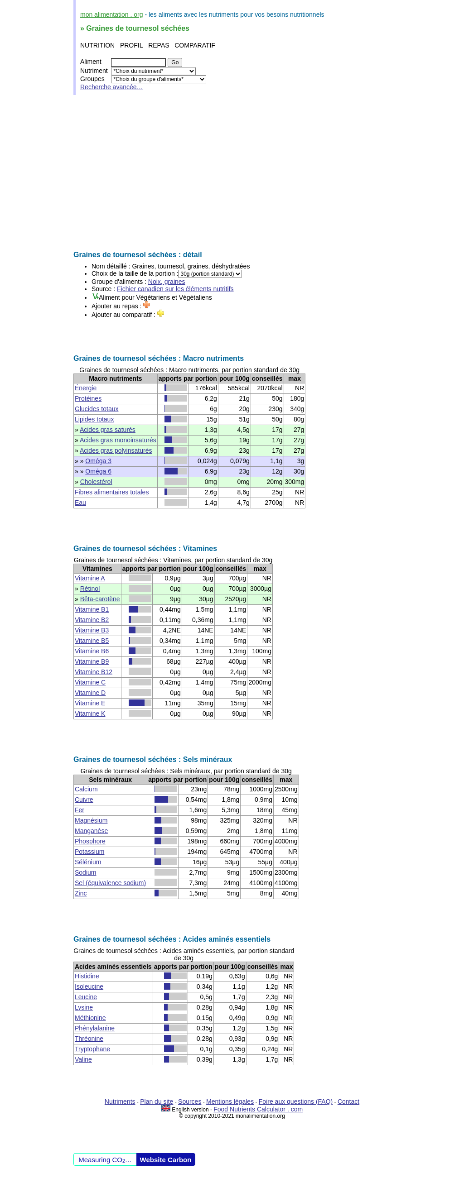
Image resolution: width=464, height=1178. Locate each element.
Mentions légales (230, 1101)
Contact (348, 1101)
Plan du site (156, 1101)
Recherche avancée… (111, 87)
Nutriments (120, 1101)
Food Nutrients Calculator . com (258, 1109)
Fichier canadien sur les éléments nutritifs (175, 288)
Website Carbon (166, 1160)
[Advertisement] (232, 173)
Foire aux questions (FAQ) (296, 1101)
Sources (189, 1101)
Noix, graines (166, 281)
